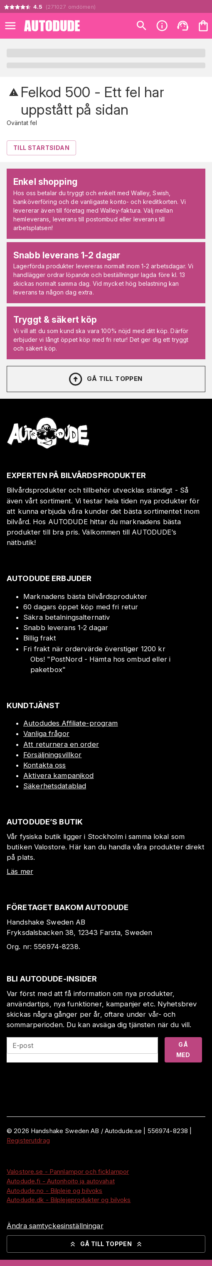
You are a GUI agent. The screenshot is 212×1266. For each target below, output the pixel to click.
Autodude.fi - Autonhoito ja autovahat (61, 1181)
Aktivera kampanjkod (58, 775)
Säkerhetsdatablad (54, 786)
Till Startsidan (41, 147)
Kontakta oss (44, 765)
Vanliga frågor (46, 733)
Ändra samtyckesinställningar (55, 1226)
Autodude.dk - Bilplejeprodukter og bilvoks (69, 1200)
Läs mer (20, 871)
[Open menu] (10, 25)
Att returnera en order (61, 744)
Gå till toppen (105, 379)
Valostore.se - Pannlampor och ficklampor (68, 1171)
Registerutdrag (28, 1140)
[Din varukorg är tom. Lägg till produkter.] (203, 25)
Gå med (183, 1049)
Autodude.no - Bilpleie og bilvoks (54, 1191)
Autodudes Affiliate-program (70, 723)
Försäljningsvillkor (52, 755)
